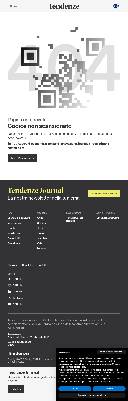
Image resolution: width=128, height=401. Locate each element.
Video (40, 243)
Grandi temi (14, 243)
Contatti (42, 265)
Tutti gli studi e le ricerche (74, 219)
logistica (84, 143)
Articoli (40, 217)
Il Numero (42, 233)
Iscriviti (16, 389)
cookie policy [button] (80, 367)
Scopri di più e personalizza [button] (92, 395)
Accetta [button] (109, 389)
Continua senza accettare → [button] (112, 351)
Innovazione (14, 222)
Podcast (41, 248)
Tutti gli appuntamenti (107, 217)
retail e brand (100, 143)
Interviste (42, 238)
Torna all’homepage (22, 158)
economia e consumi (45, 143)
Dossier (41, 228)
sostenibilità (16, 148)
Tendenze (15, 298)
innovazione (68, 143)
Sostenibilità (14, 238)
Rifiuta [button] (75, 389)
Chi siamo (13, 265)
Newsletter (28, 265)
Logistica (12, 228)
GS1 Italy (15, 279)
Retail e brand (15, 233)
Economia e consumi (19, 217)
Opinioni (41, 222)
